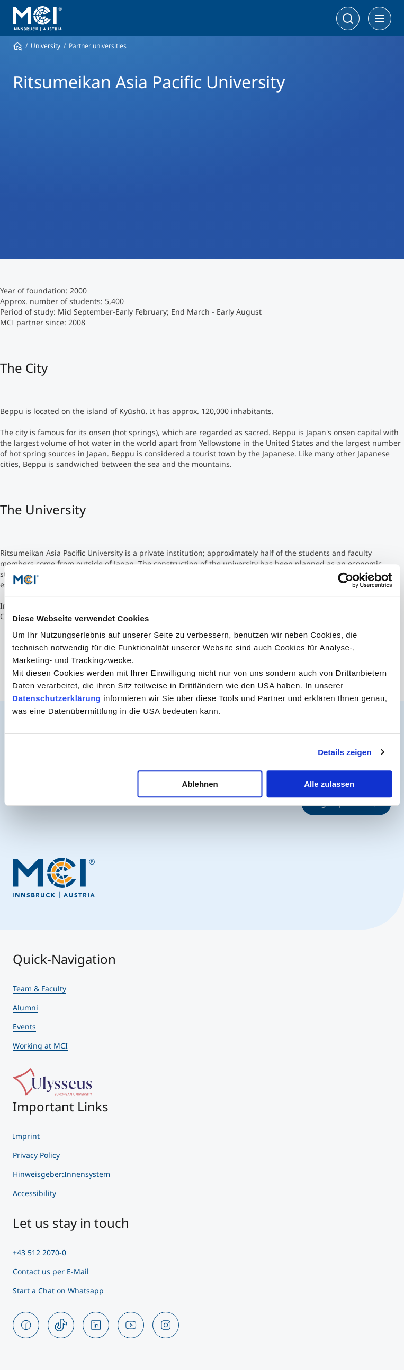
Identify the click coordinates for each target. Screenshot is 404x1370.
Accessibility (34, 1193)
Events (24, 1027)
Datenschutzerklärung (56, 698)
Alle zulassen (329, 783)
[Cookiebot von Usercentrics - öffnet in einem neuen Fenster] (345, 580)
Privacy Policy (36, 1155)
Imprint (26, 1136)
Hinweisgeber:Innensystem (61, 1174)
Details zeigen (344, 752)
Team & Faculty (39, 988)
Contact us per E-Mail (51, 1271)
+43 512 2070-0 (39, 1252)
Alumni (25, 1008)
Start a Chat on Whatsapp (58, 1290)
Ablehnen (200, 783)
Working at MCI (40, 1046)
